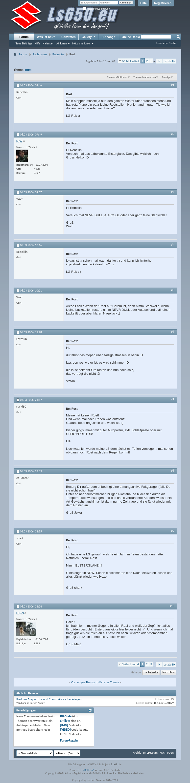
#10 (172, 606)
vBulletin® (88, 770)
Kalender (48, 43)
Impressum (150, 752)
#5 (172, 290)
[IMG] (64, 725)
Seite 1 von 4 (130, 61)
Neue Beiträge (23, 43)
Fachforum (40, 54)
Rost (28, 70)
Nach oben (168, 672)
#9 (172, 531)
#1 (172, 85)
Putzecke (58, 54)
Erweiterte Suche (166, 43)
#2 (172, 134)
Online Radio (131, 37)
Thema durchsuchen (144, 77)
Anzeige (166, 77)
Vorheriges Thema (83, 682)
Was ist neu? (46, 37)
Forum (23, 37)
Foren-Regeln (69, 740)
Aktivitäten (68, 37)
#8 (172, 470)
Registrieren (162, 3)
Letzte (169, 61)
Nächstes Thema (108, 682)
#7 (172, 399)
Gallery (89, 37)
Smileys (65, 721)
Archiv (137, 752)
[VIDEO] (65, 729)
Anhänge (108, 37)
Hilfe (143, 3)
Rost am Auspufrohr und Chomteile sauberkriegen (49, 699)
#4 (172, 244)
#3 (172, 192)
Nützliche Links (81, 43)
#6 (172, 331)
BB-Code (65, 716)
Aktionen (61, 43)
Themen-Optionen (117, 77)
